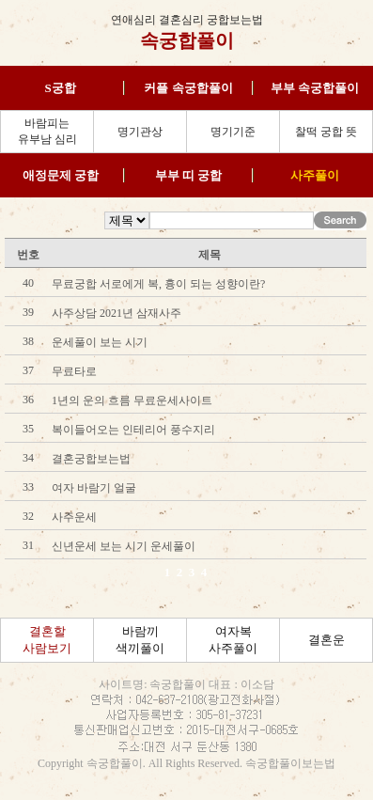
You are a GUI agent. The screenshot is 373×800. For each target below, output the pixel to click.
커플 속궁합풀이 (188, 88)
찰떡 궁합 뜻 (326, 131)
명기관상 (140, 131)
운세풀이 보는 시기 (100, 342)
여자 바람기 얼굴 (94, 487)
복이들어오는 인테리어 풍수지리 (133, 429)
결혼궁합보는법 (91, 458)
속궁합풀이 (187, 40)
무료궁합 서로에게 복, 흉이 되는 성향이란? (158, 283)
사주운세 (74, 517)
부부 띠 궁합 (189, 175)
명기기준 (233, 131)
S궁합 (60, 88)
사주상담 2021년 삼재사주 (116, 313)
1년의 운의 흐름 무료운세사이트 (132, 400)
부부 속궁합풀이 (315, 88)
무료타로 (74, 371)
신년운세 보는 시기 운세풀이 (123, 546)
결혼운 (326, 640)
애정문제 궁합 (61, 175)
